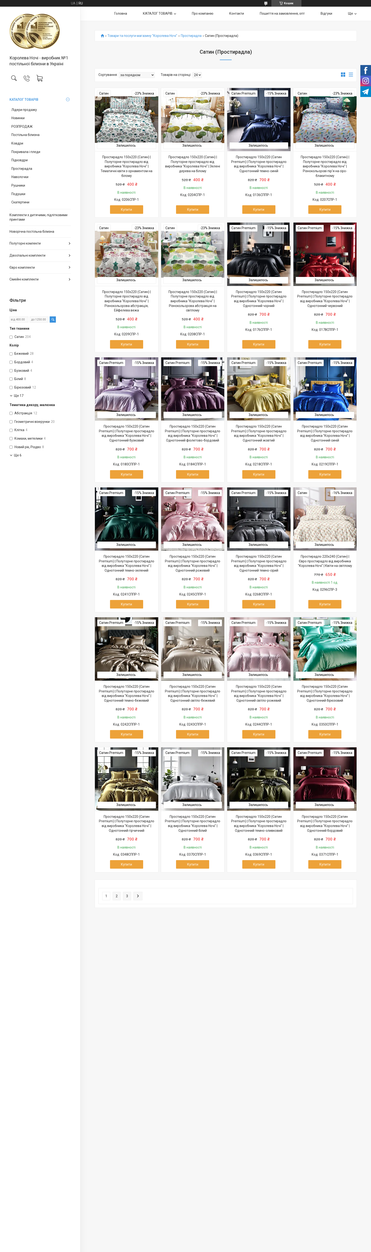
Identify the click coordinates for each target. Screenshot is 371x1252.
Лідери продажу (24, 110)
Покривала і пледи (25, 152)
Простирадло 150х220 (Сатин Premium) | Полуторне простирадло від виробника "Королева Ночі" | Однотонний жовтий (259, 433)
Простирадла (21, 169)
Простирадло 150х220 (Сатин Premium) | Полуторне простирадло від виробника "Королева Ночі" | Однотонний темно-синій (259, 164)
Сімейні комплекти (24, 279)
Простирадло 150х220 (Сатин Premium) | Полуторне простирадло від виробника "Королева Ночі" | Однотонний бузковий (126, 433)
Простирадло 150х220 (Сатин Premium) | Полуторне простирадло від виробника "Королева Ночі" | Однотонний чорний (259, 299)
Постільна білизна (25, 135)
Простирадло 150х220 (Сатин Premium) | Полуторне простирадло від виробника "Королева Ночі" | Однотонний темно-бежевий (126, 693)
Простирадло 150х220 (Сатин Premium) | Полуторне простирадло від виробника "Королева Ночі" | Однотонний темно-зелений (126, 563)
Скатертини (20, 202)
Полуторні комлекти (25, 243)
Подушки (18, 194)
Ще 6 (18, 455)
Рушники (18, 185)
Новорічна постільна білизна (31, 231)
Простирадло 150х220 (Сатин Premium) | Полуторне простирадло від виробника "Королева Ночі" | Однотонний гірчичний (126, 823)
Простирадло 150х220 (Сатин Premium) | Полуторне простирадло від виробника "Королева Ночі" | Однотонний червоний (325, 299)
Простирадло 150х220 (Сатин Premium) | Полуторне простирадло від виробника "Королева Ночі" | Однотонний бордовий (325, 823)
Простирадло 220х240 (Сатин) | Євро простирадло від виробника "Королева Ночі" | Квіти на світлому (325, 561)
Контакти (236, 13)
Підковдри (19, 160)
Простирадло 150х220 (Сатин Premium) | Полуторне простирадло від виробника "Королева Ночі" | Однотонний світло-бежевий (192, 693)
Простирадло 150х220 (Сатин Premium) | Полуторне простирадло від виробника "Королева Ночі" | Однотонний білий (192, 823)
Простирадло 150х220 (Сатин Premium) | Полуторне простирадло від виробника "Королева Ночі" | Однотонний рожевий (192, 563)
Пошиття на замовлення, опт (282, 13)
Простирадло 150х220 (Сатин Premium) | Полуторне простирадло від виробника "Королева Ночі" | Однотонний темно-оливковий (259, 823)
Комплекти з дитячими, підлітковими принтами (38, 217)
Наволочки (19, 177)
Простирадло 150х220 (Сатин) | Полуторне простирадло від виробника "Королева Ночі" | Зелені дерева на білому (192, 164)
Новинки (18, 118)
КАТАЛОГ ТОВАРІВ (23, 99)
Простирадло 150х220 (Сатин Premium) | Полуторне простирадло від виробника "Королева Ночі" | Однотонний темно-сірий (259, 563)
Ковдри (17, 143)
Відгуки (326, 13)
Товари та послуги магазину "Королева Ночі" (142, 36)
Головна (120, 13)
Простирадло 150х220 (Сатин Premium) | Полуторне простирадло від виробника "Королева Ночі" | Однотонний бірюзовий (325, 693)
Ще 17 (18, 396)
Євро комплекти (22, 267)
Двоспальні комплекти (27, 255)
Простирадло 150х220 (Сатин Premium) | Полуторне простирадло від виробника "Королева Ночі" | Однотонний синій (325, 433)
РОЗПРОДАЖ (22, 126)
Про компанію (202, 13)
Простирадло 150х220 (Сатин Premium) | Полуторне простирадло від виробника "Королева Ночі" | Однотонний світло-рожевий (259, 693)
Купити (126, 209)
